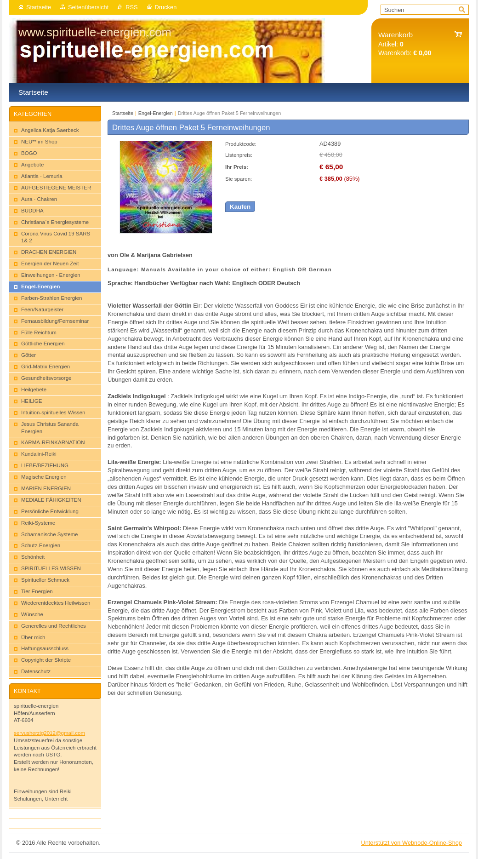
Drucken (166, 7)
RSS (131, 7)
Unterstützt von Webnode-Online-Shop (411, 842)
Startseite (38, 7)
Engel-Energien (156, 113)
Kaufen (240, 206)
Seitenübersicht (88, 7)
